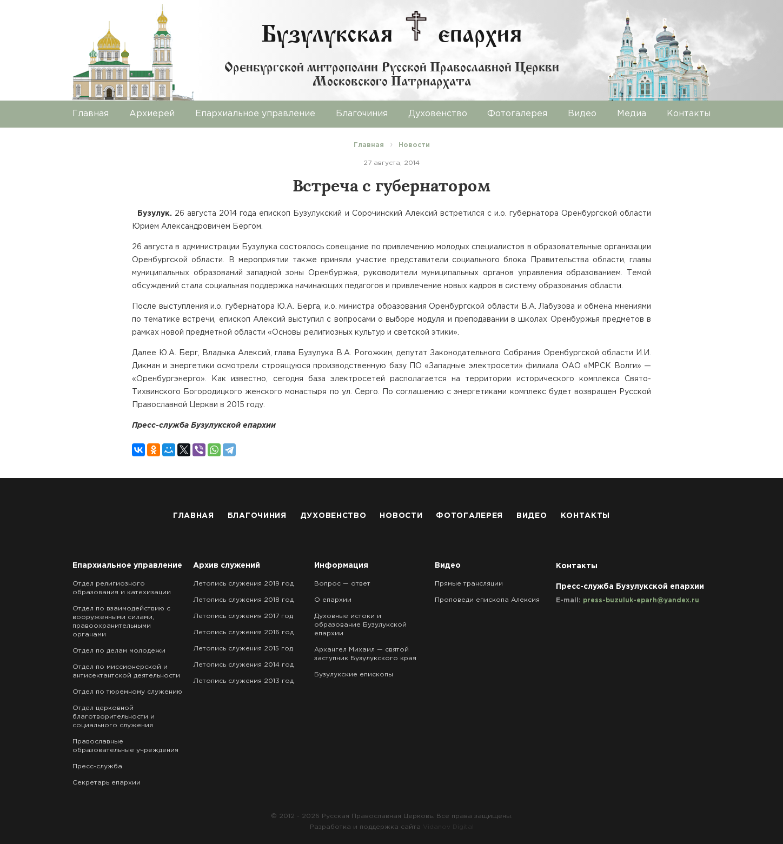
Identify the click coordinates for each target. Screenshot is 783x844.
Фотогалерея (517, 114)
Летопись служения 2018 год (243, 600)
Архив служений (226, 565)
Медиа (631, 114)
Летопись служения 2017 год (243, 616)
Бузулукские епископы (353, 674)
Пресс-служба (97, 766)
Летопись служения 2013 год (243, 681)
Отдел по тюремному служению (127, 692)
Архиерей (152, 114)
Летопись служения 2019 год (243, 584)
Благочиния (362, 114)
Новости (401, 516)
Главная (90, 114)
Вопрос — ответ (342, 584)
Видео (582, 114)
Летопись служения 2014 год (243, 665)
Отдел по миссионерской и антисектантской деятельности (126, 671)
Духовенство (437, 114)
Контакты (689, 114)
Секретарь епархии (106, 783)
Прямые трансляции (469, 584)
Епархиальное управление (255, 114)
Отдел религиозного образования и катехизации (121, 588)
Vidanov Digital (448, 827)
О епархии (332, 600)
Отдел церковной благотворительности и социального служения (113, 716)
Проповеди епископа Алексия (487, 600)
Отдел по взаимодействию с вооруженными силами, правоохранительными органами (121, 621)
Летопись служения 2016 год (243, 632)
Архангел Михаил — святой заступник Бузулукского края (365, 654)
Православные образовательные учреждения (125, 746)
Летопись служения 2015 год (243, 649)
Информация (341, 565)
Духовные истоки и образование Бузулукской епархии (360, 624)
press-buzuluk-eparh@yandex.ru (641, 600)
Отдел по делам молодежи (118, 651)
